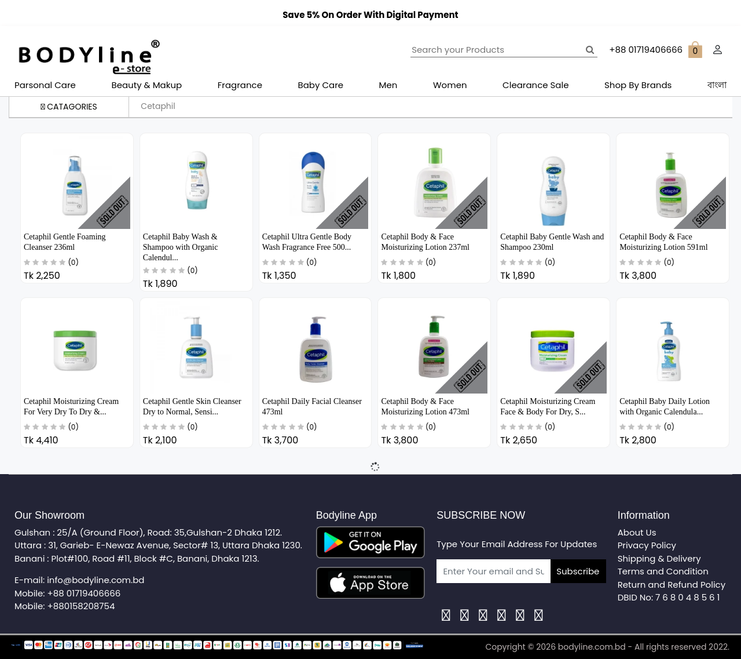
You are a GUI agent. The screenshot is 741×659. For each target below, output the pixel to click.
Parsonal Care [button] (45, 85)
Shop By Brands (638, 85)
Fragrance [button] (240, 85)
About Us (637, 532)
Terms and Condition (663, 571)
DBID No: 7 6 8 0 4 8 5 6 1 (669, 597)
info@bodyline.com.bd (95, 580)
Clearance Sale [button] (535, 85)
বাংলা (717, 85)
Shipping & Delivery (659, 558)
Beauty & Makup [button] (146, 85)
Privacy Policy (647, 545)
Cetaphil (158, 106)
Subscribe (577, 571)
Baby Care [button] (321, 85)
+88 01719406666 (84, 593)
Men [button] (388, 85)
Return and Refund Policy (671, 584)
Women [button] (450, 85)
